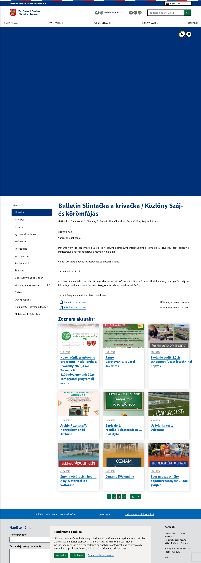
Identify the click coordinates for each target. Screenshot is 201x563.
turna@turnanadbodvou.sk (177, 548)
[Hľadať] (187, 13)
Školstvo (19, 270)
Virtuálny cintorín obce (32, 285)
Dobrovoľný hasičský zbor (29, 277)
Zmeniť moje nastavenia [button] (101, 555)
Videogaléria (22, 256)
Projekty (19, 219)
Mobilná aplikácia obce (27, 314)
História (19, 227)
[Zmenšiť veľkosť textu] (131, 13)
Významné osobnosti (26, 234)
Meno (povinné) (19, 534)
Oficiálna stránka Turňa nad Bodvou (28, 3)
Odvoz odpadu (23, 299)
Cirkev (18, 292)
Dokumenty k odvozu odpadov (31, 306)
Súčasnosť (20, 241)
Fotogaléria (21, 248)
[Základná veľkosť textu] (135, 13)
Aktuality (19, 212)
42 (133, 496)
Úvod (62, 221)
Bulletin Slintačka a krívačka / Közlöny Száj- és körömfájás (131, 221)
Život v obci (19, 205)
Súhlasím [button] (61, 555)
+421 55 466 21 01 (172, 551)
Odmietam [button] (77, 555)
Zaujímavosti (22, 263)
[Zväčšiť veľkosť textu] (140, 13)
